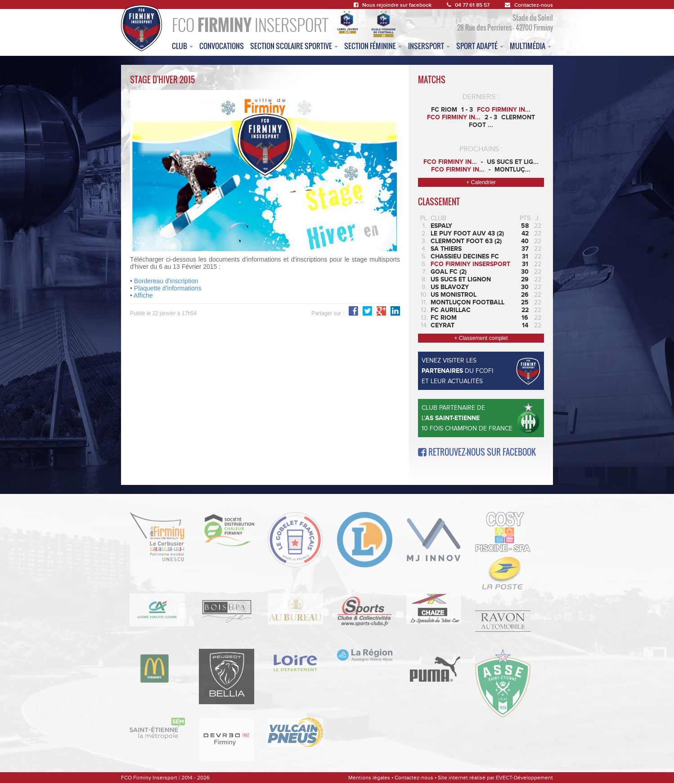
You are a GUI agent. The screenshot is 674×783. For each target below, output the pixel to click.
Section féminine (373, 46)
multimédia (530, 46)
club (182, 46)
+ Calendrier (481, 182)
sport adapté (479, 46)
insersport (429, 46)
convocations (221, 46)
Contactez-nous (529, 5)
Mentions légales (369, 777)
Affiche (143, 295)
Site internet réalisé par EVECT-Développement (495, 777)
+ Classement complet (481, 338)
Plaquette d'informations (168, 288)
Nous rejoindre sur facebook (392, 5)
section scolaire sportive (294, 46)
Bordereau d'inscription (166, 281)
